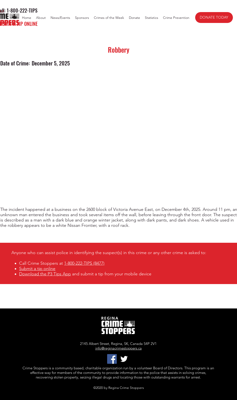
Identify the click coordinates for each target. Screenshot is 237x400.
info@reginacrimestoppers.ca (118, 348)
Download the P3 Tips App (45, 274)
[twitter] (124, 359)
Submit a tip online (37, 268)
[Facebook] (112, 359)
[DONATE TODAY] (214, 17)
